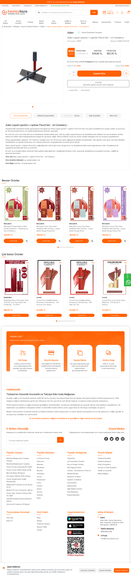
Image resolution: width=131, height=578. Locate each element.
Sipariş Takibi (42, 527)
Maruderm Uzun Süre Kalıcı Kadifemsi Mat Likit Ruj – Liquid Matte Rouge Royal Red (48, 228)
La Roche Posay (43, 458)
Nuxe (39, 498)
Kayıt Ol (9, 521)
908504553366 (106, 531)
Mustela (40, 470)
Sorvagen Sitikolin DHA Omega (18, 476)
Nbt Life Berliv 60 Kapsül (15, 473)
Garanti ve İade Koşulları (107, 467)
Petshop (118, 22)
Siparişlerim (16, 5)
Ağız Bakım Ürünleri (74, 489)
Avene (39, 489)
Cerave (39, 486)
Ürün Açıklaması (21, 115)
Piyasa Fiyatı (80, 51)
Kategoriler (28, 5)
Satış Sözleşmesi (104, 464)
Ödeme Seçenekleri (45, 115)
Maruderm (7, 224)
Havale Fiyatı (111, 51)
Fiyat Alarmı (84, 90)
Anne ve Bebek (83, 22)
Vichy (39, 483)
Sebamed (40, 474)
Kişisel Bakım (41, 22)
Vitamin (30, 22)
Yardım (39, 530)
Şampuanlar (72, 486)
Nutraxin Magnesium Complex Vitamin (17, 459)
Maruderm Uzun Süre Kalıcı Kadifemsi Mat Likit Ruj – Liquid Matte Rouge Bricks (81, 228)
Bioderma (40, 467)
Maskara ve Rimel (74, 477)
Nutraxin (40, 464)
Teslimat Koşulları (104, 458)
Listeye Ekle (72, 90)
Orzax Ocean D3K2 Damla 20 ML (18, 470)
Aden (70, 32)
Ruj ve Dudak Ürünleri (75, 464)
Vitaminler (71, 458)
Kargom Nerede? (122, 5)
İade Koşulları (94, 115)
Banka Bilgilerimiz (41, 5)
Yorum (72, 115)
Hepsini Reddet (105, 570)
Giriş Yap (9, 518)
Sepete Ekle (99, 73)
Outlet (127, 22)
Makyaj (95, 22)
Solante (40, 495)
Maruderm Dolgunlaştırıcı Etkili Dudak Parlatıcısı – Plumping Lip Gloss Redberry (16, 228)
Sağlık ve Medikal (68, 22)
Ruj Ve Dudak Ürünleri (29, 26)
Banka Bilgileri (103, 474)
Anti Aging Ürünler (74, 467)
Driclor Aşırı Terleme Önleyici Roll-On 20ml (19, 494)
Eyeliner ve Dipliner (74, 480)
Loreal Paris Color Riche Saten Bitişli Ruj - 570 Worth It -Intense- (113, 302)
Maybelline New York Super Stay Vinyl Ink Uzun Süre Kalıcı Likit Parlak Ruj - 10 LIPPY (16, 302)
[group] (33, 67)
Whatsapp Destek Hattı (60, 5)
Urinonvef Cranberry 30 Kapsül (18, 504)
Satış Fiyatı (97, 51)
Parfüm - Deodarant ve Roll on (79, 470)
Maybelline (8, 297)
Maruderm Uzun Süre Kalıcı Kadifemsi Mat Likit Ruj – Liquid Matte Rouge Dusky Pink (113, 228)
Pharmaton (41, 480)
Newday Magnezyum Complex (18, 464)
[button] (32, 106)
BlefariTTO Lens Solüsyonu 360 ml (19, 490)
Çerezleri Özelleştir (88, 570)
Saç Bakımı (53, 22)
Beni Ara (113, 115)
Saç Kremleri (72, 483)
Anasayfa (5, 5)
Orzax (39, 477)
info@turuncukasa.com (109, 539)
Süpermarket (106, 22)
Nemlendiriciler (72, 474)
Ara (94, 12)
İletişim (39, 521)
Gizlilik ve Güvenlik (104, 470)
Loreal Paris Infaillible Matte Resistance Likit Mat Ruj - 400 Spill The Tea (80, 302)
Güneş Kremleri (18, 22)
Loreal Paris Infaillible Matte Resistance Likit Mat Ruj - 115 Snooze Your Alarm (47, 302)
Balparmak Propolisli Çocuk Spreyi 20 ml (19, 486)
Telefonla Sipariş (43, 524)
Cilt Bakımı (5, 22)
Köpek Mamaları (73, 495)
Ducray (39, 492)
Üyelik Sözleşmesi (104, 461)
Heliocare (40, 461)
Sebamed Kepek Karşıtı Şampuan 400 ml (19, 500)
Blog (38, 518)
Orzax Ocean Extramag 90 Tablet (19, 467)
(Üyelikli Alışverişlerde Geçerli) (110, 62)
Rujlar (42, 26)
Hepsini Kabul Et (121, 570)
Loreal (38, 297)
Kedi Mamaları (72, 492)
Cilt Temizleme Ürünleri (75, 461)
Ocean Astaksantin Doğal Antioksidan (16, 480)
